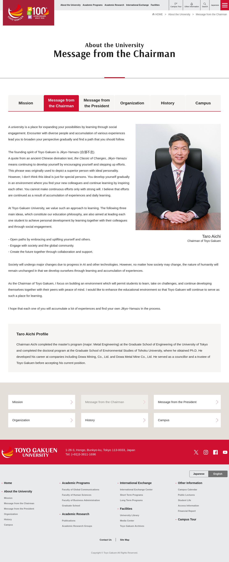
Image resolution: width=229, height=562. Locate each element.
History (167, 103)
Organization (132, 103)
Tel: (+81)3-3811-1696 (81, 454)
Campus (203, 103)
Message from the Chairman (61, 103)
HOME (159, 14)
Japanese (199, 473)
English (217, 473)
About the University (179, 14)
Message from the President (97, 103)
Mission (25, 103)
